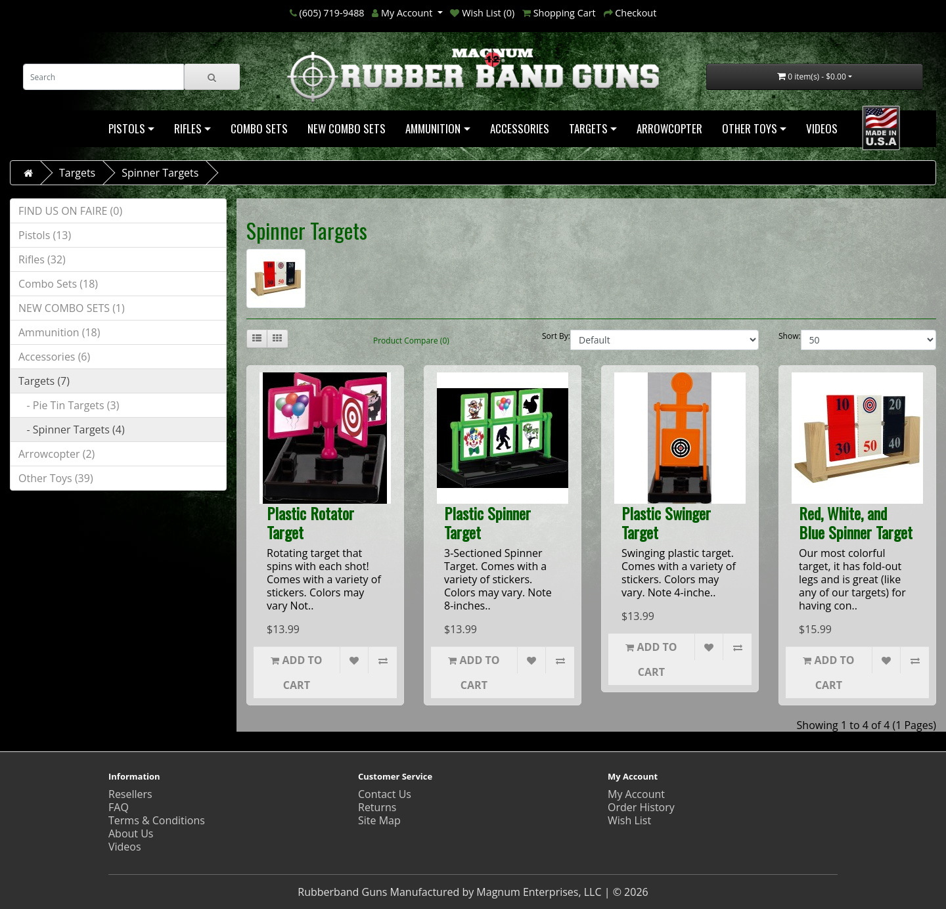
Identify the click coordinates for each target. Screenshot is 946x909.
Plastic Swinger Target (666, 522)
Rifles (188, 128)
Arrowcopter (669, 128)
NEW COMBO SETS (346, 128)
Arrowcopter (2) (56, 454)
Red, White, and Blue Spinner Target (855, 522)
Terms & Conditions (156, 820)
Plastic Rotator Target (310, 522)
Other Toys (749, 128)
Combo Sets (259, 128)
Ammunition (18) (59, 332)
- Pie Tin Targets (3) (68, 405)
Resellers (130, 794)
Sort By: (556, 336)
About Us (131, 833)
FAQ (118, 807)
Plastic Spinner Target (487, 522)
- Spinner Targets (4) (71, 429)
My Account (636, 794)
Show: (789, 336)
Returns (377, 807)
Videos (822, 128)
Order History (641, 807)
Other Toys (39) (55, 478)
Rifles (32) (42, 259)
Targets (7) (44, 381)
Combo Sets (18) (58, 284)
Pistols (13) (44, 235)
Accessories (519, 128)
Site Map (379, 820)
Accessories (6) (54, 356)
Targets (588, 128)
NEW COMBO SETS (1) (71, 308)
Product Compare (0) (411, 340)
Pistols (126, 128)
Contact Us (384, 794)
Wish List (629, 820)
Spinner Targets (160, 173)
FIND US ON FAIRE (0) (70, 211)
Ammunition (433, 128)
